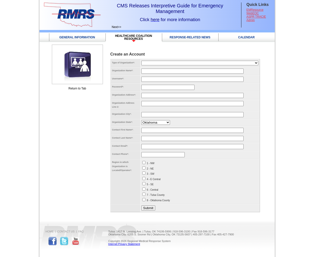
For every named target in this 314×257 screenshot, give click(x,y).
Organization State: (122, 122)
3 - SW (150, 173)
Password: (118, 87)
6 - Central (152, 189)
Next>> (116, 27)
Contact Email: (120, 146)
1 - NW (150, 163)
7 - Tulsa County (156, 195)
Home (50, 231)
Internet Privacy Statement (124, 244)
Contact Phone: (120, 154)
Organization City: (121, 114)
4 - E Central (153, 179)
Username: (118, 78)
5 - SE (150, 184)
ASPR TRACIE (256, 16)
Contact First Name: (122, 129)
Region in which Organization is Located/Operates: (122, 166)
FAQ (81, 231)
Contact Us (66, 231)
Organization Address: (124, 95)
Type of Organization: (123, 62)
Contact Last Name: (122, 138)
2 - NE (150, 168)
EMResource (255, 10)
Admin (251, 20)
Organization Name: (122, 70)
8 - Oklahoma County (158, 200)
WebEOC (253, 13)
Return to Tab (77, 88)
